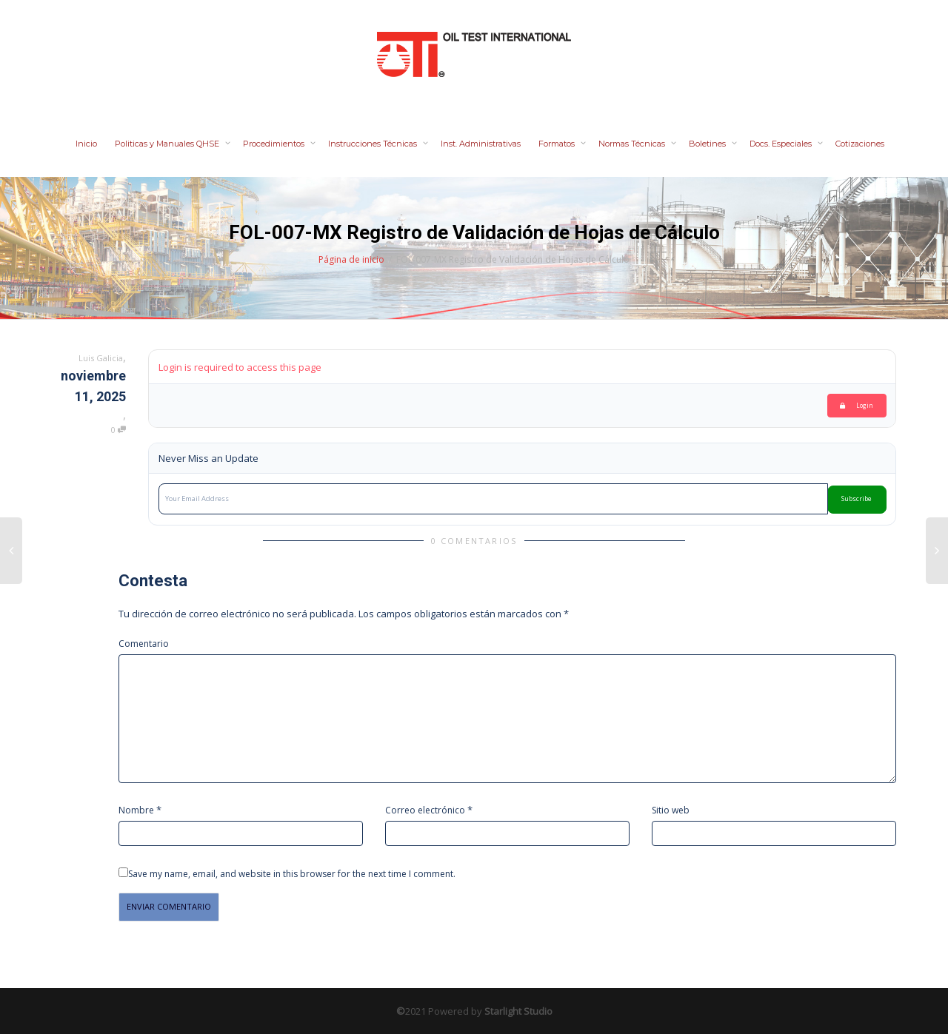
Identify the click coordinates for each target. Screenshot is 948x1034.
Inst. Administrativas (481, 143)
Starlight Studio (518, 1011)
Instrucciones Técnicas (373, 143)
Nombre (136, 810)
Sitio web (671, 810)
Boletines (708, 143)
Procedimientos (275, 143)
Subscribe (856, 498)
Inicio (86, 143)
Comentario (143, 643)
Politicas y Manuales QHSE (168, 143)
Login (856, 405)
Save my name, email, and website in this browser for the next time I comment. (291, 873)
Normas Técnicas (632, 143)
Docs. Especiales (782, 143)
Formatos (557, 143)
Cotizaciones (859, 143)
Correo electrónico (425, 810)
